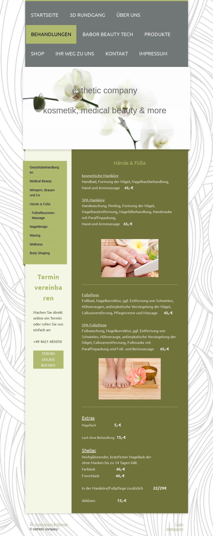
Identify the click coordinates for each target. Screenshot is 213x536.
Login (179, 524)
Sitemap (62, 524)
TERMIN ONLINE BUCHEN (48, 359)
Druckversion (42, 524)
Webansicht (175, 529)
